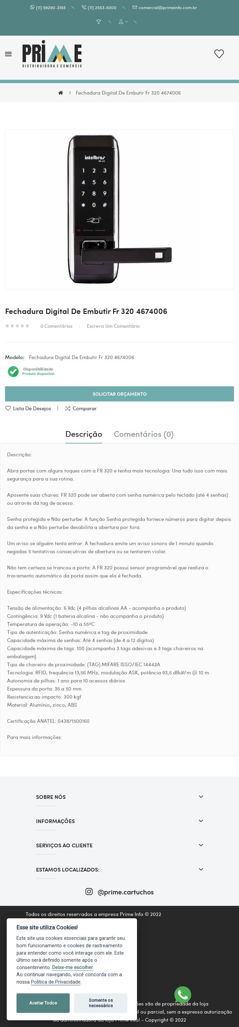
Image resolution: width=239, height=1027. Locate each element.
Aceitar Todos (43, 1002)
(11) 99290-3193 (51, 7)
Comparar (85, 408)
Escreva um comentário (113, 325)
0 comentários (56, 325)
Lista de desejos (32, 408)
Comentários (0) (144, 433)
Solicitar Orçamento (120, 393)
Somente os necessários (101, 1003)
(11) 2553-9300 (102, 7)
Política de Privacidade (55, 982)
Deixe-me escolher (72, 967)
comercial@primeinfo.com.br (168, 7)
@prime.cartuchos (120, 891)
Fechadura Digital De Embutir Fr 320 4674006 (128, 92)
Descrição (83, 433)
